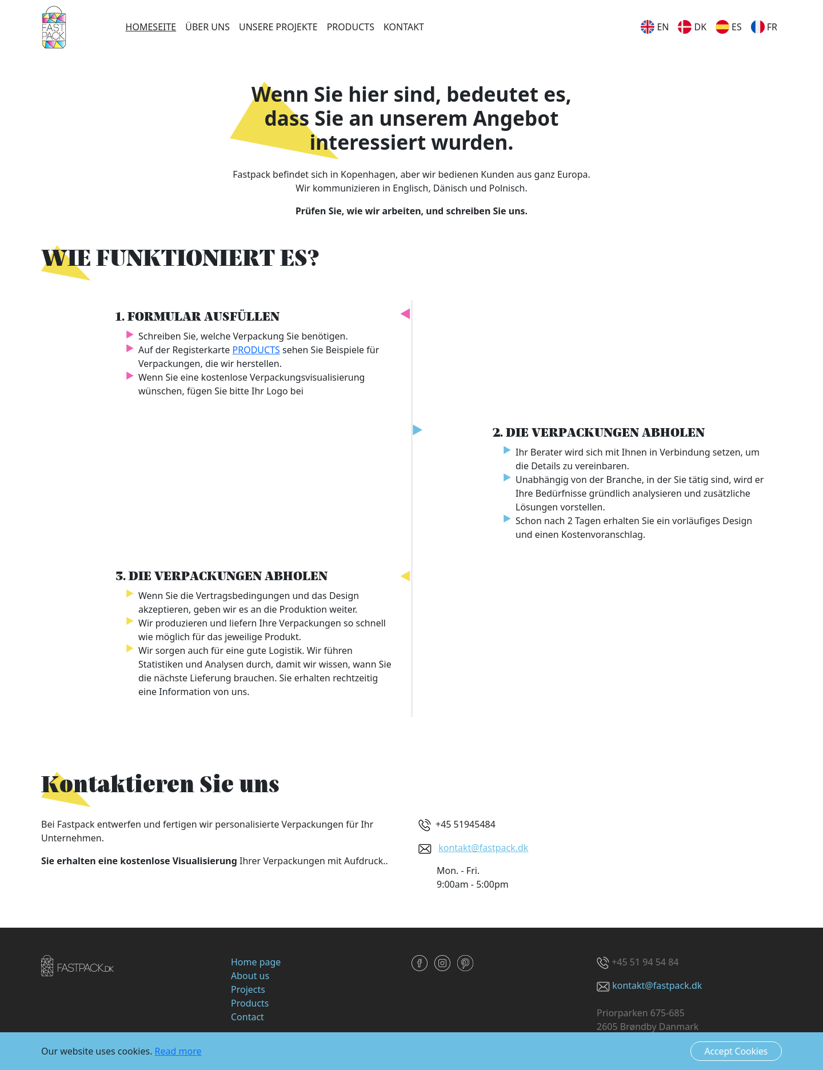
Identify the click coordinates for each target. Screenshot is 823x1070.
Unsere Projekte (278, 27)
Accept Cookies (736, 1051)
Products (350, 27)
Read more (178, 1051)
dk (692, 27)
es (729, 27)
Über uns (207, 27)
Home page (256, 962)
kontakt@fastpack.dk (483, 847)
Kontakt (403, 27)
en (655, 27)
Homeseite (151, 27)
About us (250, 975)
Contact (247, 1017)
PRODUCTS (256, 350)
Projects (248, 989)
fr (764, 27)
